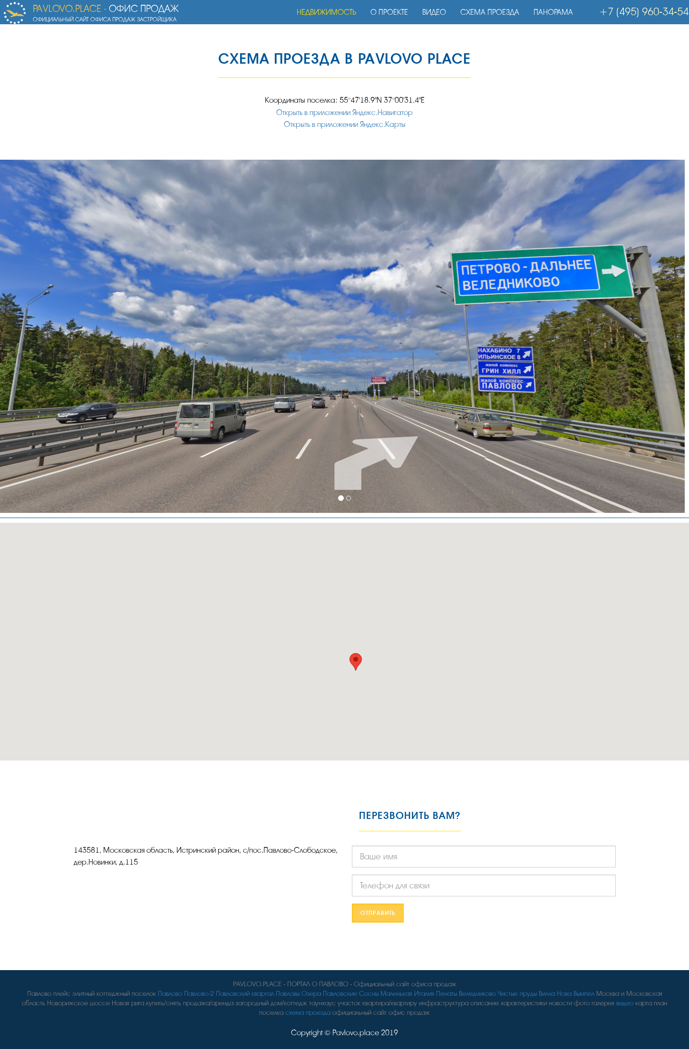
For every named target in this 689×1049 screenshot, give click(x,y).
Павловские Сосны (350, 993)
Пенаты (446, 993)
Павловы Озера (298, 993)
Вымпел (583, 993)
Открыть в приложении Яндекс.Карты (345, 124)
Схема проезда (485, 16)
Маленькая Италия (407, 993)
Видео (430, 16)
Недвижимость (322, 16)
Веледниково (477, 993)
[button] (355, 662)
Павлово (170, 993)
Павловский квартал (245, 993)
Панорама (549, 16)
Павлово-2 (199, 993)
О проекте (385, 16)
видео (624, 1003)
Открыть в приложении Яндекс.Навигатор (344, 112)
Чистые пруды (517, 993)
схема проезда (307, 1012)
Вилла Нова (555, 993)
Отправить (377, 913)
